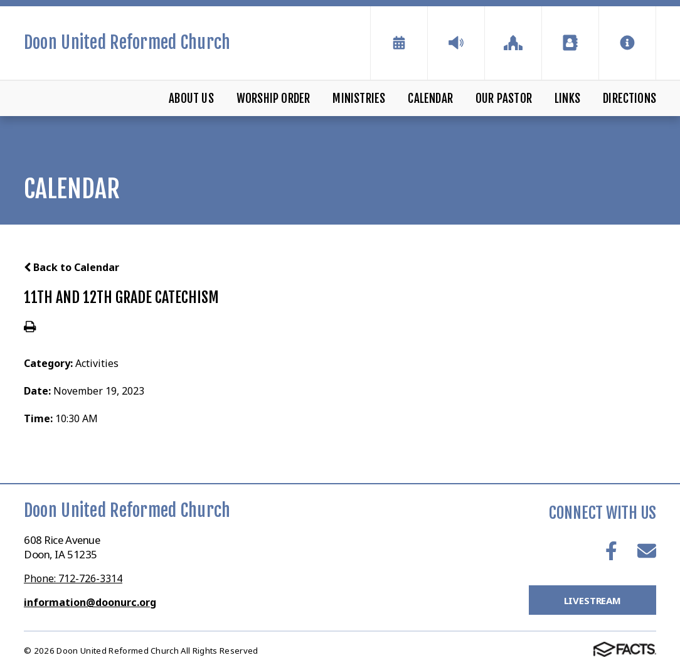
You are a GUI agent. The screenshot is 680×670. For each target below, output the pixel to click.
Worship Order (273, 98)
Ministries (358, 98)
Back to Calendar (71, 267)
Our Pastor (503, 98)
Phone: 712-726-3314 (73, 578)
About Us (191, 98)
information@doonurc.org (90, 602)
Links (567, 98)
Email (646, 550)
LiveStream (593, 600)
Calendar (430, 98)
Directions (629, 98)
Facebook (611, 550)
